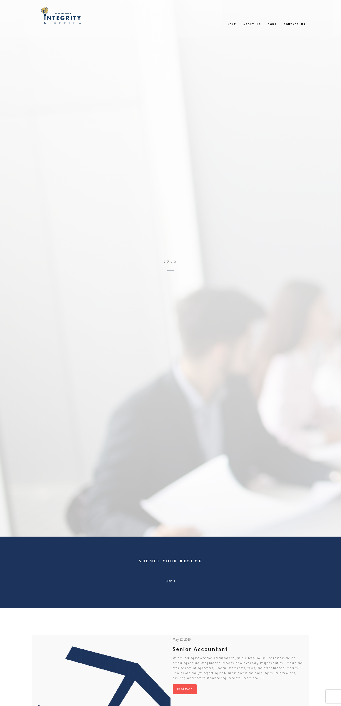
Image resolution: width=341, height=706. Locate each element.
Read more (184, 689)
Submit (171, 581)
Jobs (272, 24)
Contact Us (295, 24)
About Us (252, 24)
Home (231, 24)
